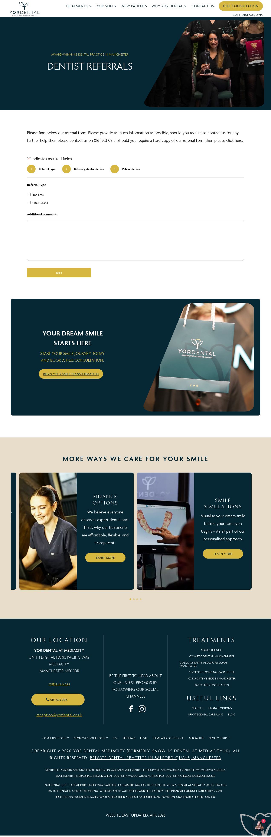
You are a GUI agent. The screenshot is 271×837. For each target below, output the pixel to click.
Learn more (105, 559)
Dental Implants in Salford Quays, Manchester (204, 666)
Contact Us (203, 5)
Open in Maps (59, 686)
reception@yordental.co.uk (59, 716)
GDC (115, 739)
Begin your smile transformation (71, 375)
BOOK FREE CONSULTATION (212, 686)
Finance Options (220, 709)
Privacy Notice (219, 739)
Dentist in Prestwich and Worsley (155, 771)
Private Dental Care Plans (205, 716)
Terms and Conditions (168, 739)
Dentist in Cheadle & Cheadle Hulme (190, 777)
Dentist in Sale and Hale (113, 771)
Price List (198, 709)
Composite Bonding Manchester (212, 673)
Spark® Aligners (211, 651)
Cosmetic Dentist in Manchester (211, 658)
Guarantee (196, 739)
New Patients (134, 5)
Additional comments (42, 216)
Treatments (76, 5)
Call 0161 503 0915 (248, 14)
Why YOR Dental (167, 5)
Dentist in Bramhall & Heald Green (88, 777)
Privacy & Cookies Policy (91, 739)
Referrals (129, 739)
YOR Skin (105, 5)
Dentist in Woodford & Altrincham (139, 777)
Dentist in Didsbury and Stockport (69, 771)
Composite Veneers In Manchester (211, 680)
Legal (144, 739)
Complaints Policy (55, 739)
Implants (38, 196)
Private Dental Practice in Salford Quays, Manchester (155, 759)
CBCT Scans (40, 204)
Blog (231, 716)
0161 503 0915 (59, 701)
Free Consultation (241, 6)
